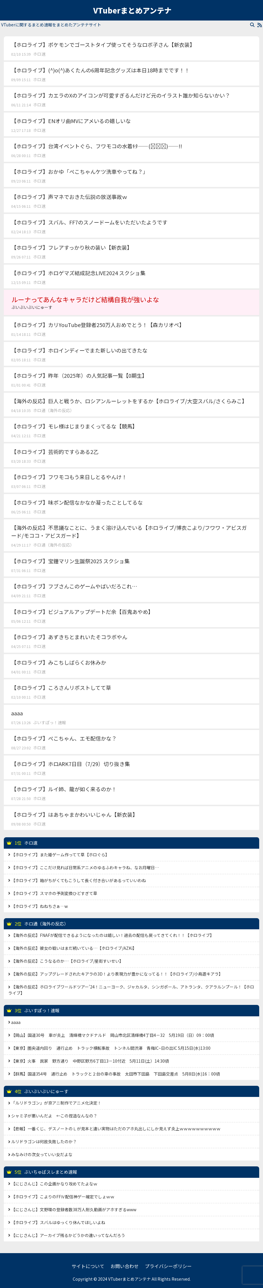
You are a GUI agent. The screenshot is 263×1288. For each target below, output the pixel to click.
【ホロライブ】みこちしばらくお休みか (58, 662)
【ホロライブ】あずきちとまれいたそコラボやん (69, 637)
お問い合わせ (125, 1266)
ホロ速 (39, 54)
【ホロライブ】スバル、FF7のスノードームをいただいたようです (89, 222)
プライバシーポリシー (168, 1266)
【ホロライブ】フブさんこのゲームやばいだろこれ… (74, 586)
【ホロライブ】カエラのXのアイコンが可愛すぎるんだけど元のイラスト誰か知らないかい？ (120, 95)
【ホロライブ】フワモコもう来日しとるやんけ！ (69, 477)
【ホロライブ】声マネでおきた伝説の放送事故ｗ (69, 196)
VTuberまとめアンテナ (132, 10)
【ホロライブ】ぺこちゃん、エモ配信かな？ (64, 738)
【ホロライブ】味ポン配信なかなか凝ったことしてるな (77, 502)
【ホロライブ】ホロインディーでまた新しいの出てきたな (79, 350)
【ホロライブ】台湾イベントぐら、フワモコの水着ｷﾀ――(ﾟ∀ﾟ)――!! (96, 146)
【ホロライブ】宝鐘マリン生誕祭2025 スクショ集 (70, 561)
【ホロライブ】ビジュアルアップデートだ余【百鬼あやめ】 (82, 611)
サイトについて (88, 1266)
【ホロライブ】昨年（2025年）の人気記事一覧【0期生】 (79, 375)
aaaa (17, 713)
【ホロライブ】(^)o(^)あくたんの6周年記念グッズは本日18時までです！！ (100, 70)
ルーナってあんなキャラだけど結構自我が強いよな (131, 302)
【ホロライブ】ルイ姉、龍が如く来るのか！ (64, 789)
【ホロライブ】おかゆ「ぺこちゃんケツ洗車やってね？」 (79, 171)
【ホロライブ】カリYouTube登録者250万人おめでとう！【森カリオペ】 (97, 325)
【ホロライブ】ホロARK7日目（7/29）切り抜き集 (70, 764)
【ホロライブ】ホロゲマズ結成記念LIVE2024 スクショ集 (78, 273)
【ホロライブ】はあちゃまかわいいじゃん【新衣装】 (74, 814)
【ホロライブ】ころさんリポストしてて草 (61, 687)
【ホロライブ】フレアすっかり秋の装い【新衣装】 (71, 247)
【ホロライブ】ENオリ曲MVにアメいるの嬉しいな (71, 121)
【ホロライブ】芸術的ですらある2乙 (55, 451)
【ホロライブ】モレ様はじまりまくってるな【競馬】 (74, 426)
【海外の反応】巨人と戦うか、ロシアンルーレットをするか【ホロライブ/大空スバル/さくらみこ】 (129, 401)
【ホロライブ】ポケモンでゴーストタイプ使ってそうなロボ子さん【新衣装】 (103, 44)
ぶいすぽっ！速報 (49, 722)
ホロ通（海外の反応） (53, 410)
